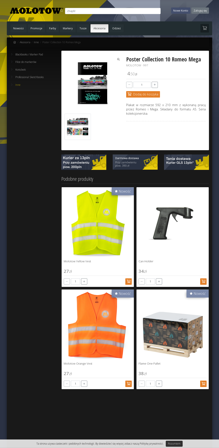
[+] (155, 85)
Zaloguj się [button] (200, 10)
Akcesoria (99, 28)
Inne (36, 42)
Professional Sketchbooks (27, 77)
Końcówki (18, 69)
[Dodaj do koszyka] (143, 94)
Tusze (83, 28)
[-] (129, 85)
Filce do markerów (23, 62)
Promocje (36, 28)
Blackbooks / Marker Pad (27, 54)
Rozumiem (174, 443)
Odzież (116, 28)
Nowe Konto (180, 10)
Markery (68, 28)
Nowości (18, 28)
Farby (52, 28)
